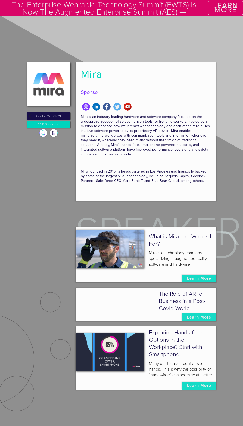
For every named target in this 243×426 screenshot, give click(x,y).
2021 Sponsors (48, 124)
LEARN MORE (225, 8)
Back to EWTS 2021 (48, 116)
